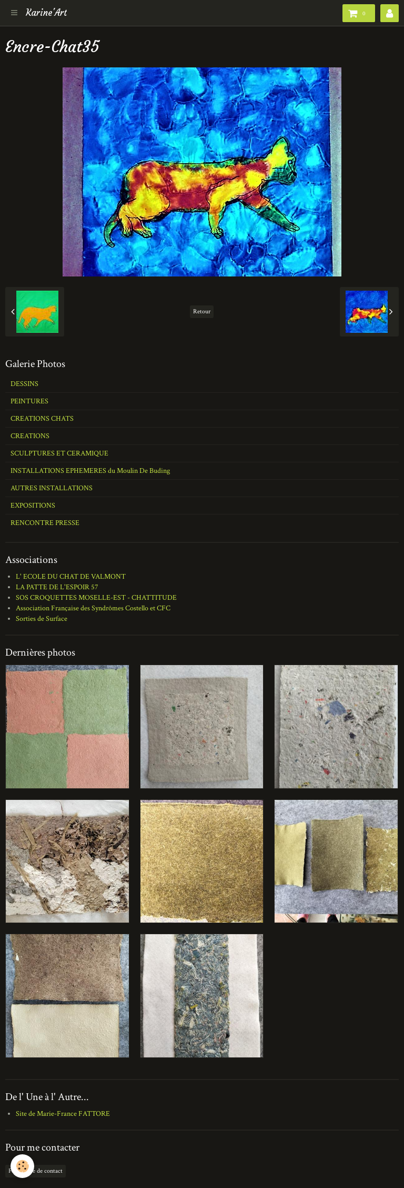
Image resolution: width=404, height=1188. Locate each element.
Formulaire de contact (35, 1171)
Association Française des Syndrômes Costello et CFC (93, 608)
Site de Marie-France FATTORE (63, 1113)
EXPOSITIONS (33, 505)
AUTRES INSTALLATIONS (52, 488)
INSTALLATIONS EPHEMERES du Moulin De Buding (90, 471)
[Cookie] (22, 1166)
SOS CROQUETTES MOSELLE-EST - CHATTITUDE (96, 597)
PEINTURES (29, 401)
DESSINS (24, 384)
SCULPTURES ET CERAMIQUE (59, 453)
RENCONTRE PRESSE (45, 523)
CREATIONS (30, 436)
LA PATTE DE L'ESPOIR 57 (57, 587)
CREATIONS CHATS (42, 418)
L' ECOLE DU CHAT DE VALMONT (71, 576)
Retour (201, 311)
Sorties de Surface (41, 618)
